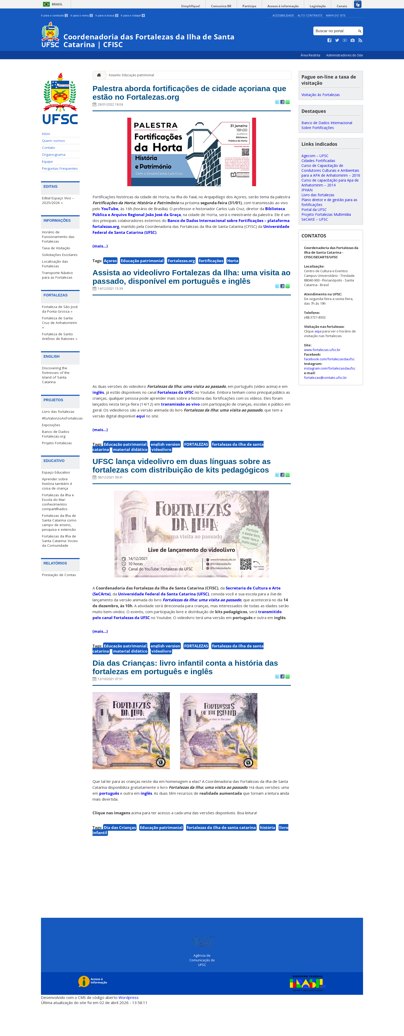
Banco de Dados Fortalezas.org (55, 433)
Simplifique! (204, 6)
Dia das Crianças (120, 858)
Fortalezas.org (181, 263)
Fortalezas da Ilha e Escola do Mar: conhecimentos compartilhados (58, 501)
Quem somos (53, 140)
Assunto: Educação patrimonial (131, 75)
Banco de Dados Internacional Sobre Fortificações (326, 125)
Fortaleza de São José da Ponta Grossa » (60, 309)
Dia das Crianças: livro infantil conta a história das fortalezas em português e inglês (189, 697)
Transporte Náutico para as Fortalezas (57, 275)
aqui (140, 431)
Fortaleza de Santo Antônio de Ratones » (59, 336)
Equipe (47, 161)
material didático (130, 465)
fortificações (211, 263)
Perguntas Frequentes (60, 168)
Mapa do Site (336, 15)
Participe (258, 6)
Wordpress (129, 1028)
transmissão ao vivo (180, 419)
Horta (232, 263)
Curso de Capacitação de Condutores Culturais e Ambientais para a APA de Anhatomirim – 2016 (330, 170)
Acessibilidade (283, 15)
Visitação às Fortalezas (320, 94)
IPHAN (307, 189)
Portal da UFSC (314, 209)
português (109, 824)
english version (165, 460)
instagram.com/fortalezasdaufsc (329, 368)
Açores (110, 263)
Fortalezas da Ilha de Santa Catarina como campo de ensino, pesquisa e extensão (59, 522)
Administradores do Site (344, 55)
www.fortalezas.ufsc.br (322, 349)
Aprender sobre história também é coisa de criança (57, 483)
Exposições (51, 424)
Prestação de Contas (59, 574)
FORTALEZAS (196, 460)
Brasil (57, 4)
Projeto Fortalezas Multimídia (326, 214)
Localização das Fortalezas (55, 263)
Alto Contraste (310, 15)
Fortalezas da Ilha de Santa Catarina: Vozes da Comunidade (60, 540)
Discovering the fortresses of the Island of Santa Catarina (56, 375)
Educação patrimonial (142, 263)
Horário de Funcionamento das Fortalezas (58, 237)
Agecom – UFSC (315, 155)
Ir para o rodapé (133, 15)
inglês (98, 407)
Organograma (53, 154)
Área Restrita (311, 55)
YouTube (109, 211)
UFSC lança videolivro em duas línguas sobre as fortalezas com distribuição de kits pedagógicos (190, 487)
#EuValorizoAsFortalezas (61, 418)
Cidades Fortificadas (318, 160)
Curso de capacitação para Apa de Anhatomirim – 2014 (330, 182)
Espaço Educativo (56, 472)
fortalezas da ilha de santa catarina (221, 858)
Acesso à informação (289, 6)
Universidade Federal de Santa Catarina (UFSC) (163, 622)
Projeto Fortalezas (57, 442)
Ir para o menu (81, 15)
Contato (48, 147)
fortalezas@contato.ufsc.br (325, 377)
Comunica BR (233, 6)
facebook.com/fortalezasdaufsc (329, 359)
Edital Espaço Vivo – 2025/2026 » (58, 200)
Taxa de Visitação (56, 248)
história (267, 858)
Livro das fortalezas (58, 411)
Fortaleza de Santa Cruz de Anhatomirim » (59, 323)
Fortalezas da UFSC (175, 407)
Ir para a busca (106, 15)
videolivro (161, 465)
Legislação (322, 6)
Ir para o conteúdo (54, 15)
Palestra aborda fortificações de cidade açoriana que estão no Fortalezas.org (176, 94)
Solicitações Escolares (60, 254)
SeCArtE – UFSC (314, 219)
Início (46, 133)
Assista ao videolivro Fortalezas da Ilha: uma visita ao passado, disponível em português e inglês (189, 286)
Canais (343, 6)
